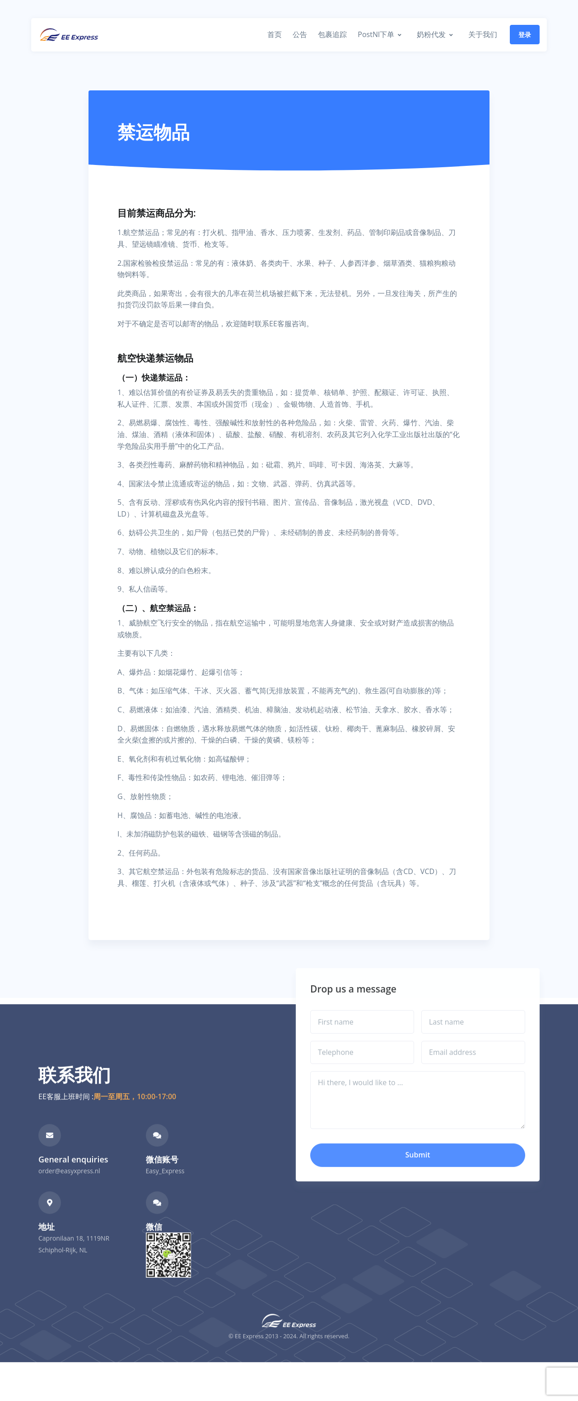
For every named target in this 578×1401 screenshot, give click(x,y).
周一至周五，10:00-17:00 (134, 1111)
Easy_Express (165, 1185)
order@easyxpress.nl (69, 1185)
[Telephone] (362, 1067)
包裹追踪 (332, 34)
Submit (418, 1170)
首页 (274, 34)
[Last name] (473, 1036)
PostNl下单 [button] (376, 34)
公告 (300, 34)
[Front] (69, 34)
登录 (524, 34)
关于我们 (482, 34)
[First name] (362, 1036)
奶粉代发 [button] (431, 34)
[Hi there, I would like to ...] (417, 1115)
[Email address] (473, 1067)
